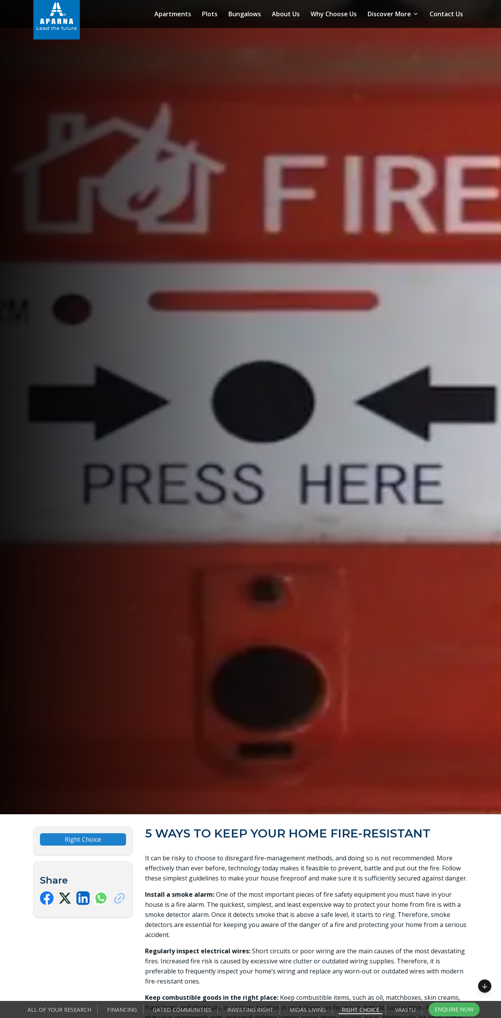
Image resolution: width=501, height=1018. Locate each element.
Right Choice (360, 1009)
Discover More (393, 14)
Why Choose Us (334, 14)
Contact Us (446, 14)
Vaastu (405, 1009)
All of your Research (59, 1009)
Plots (210, 14)
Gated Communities (182, 1009)
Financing (122, 1009)
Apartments (172, 14)
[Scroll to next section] (485, 987)
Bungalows (244, 14)
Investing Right (250, 1009)
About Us (286, 14)
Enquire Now (454, 1009)
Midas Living (307, 1009)
